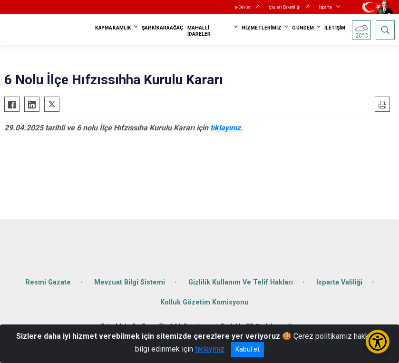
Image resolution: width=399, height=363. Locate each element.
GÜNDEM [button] (303, 28)
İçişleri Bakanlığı (285, 7)
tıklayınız (209, 348)
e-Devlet (243, 7)
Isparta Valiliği (339, 282)
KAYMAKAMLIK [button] (113, 28)
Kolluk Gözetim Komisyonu (204, 302)
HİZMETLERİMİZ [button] (262, 28)
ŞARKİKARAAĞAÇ (162, 28)
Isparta (325, 7)
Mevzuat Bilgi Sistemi (129, 282)
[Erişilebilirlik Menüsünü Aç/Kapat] (377, 341)
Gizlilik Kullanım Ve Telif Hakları (240, 282)
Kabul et (247, 349)
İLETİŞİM (334, 28)
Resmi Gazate (48, 282)
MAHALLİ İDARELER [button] (199, 31)
